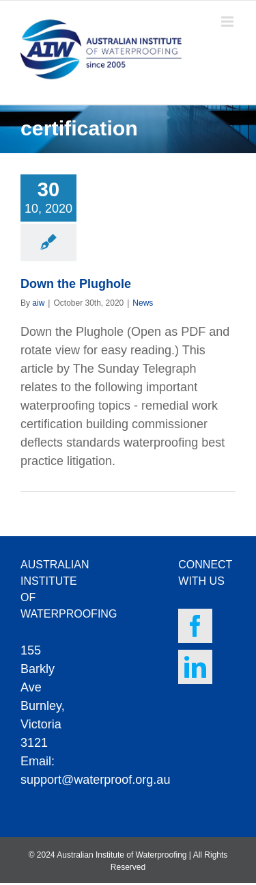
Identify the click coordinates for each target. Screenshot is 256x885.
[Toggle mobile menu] (228, 21)
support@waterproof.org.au (95, 780)
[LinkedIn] (195, 667)
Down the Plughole (75, 284)
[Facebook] (195, 626)
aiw (38, 303)
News (142, 303)
